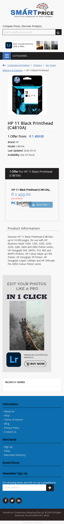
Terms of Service (13, 419)
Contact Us (10, 431)
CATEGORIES (7, 56)
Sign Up (8, 446)
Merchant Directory (15, 455)
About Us (9, 411)
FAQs (7, 415)
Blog (6, 423)
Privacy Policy (11, 427)
